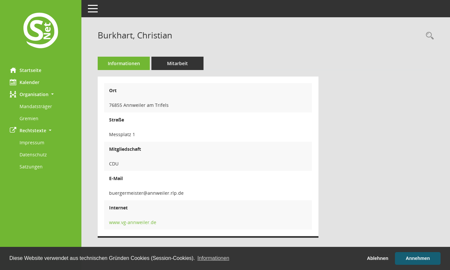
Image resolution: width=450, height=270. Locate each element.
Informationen (124, 63)
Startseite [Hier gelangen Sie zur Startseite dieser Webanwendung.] (25, 70)
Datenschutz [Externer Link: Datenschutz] (33, 154)
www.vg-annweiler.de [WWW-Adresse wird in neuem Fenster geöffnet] (132, 222)
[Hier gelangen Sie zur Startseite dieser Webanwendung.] (40, 31)
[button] (40, 94)
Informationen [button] (213, 258)
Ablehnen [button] (377, 258)
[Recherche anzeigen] (428, 36)
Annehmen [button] (418, 258)
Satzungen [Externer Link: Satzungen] (31, 166)
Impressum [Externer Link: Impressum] (32, 142)
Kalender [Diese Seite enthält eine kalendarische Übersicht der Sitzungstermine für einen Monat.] (24, 82)
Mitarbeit (177, 63)
